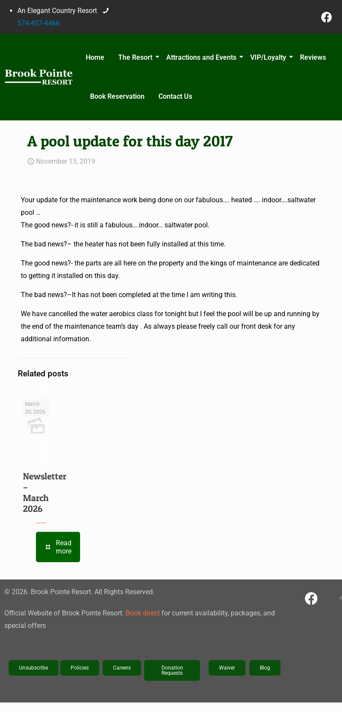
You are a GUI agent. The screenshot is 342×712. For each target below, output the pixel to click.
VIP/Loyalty (269, 57)
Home (95, 57)
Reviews (313, 57)
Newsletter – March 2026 (44, 492)
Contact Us (175, 96)
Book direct (143, 613)
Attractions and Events (202, 57)
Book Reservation (117, 96)
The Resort (136, 57)
